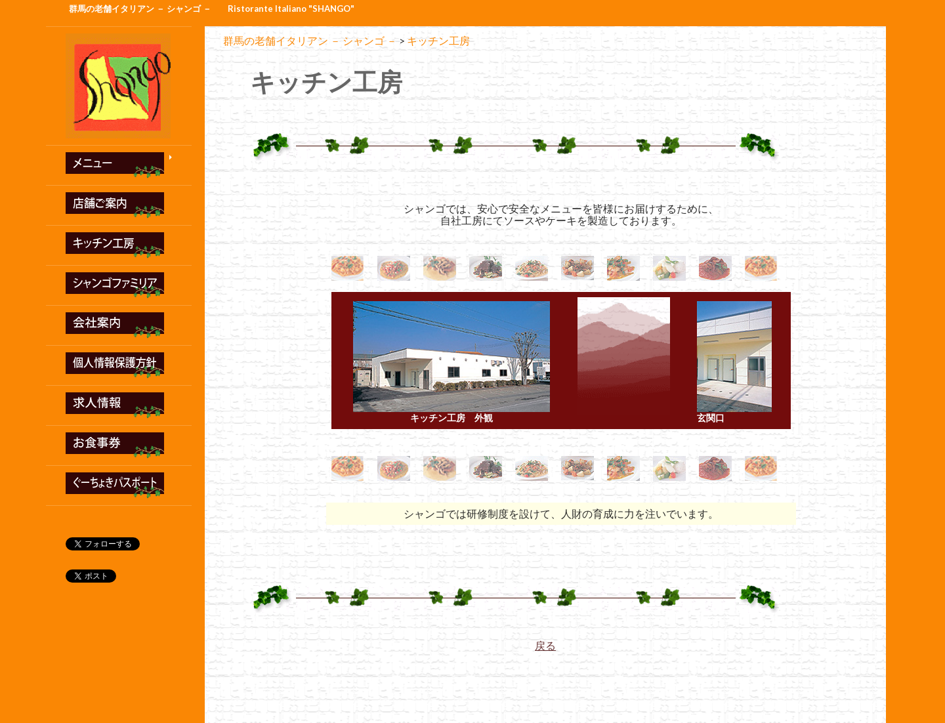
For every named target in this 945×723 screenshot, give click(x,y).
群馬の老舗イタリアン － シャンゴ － (140, 8)
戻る (545, 645)
